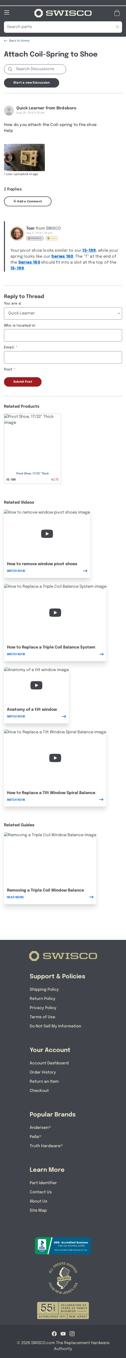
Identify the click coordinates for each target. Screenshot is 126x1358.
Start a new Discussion (31, 82)
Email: (9, 347)
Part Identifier (43, 1183)
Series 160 (62, 256)
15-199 (89, 250)
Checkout (39, 1090)
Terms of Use (42, 1017)
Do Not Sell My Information (55, 1026)
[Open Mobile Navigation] (6, 12)
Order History (43, 1072)
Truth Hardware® (46, 1146)
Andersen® (40, 1127)
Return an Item (44, 1081)
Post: (8, 369)
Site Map (38, 1210)
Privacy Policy (43, 1008)
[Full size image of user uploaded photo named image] (24, 157)
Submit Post (22, 381)
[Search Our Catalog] (55, 26)
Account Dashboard (49, 1063)
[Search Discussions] (40, 69)
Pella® (35, 1137)
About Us (38, 1201)
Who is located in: (20, 325)
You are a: (13, 303)
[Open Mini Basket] (118, 13)
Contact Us (41, 1192)
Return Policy (42, 998)
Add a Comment (27, 201)
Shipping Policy (44, 989)
